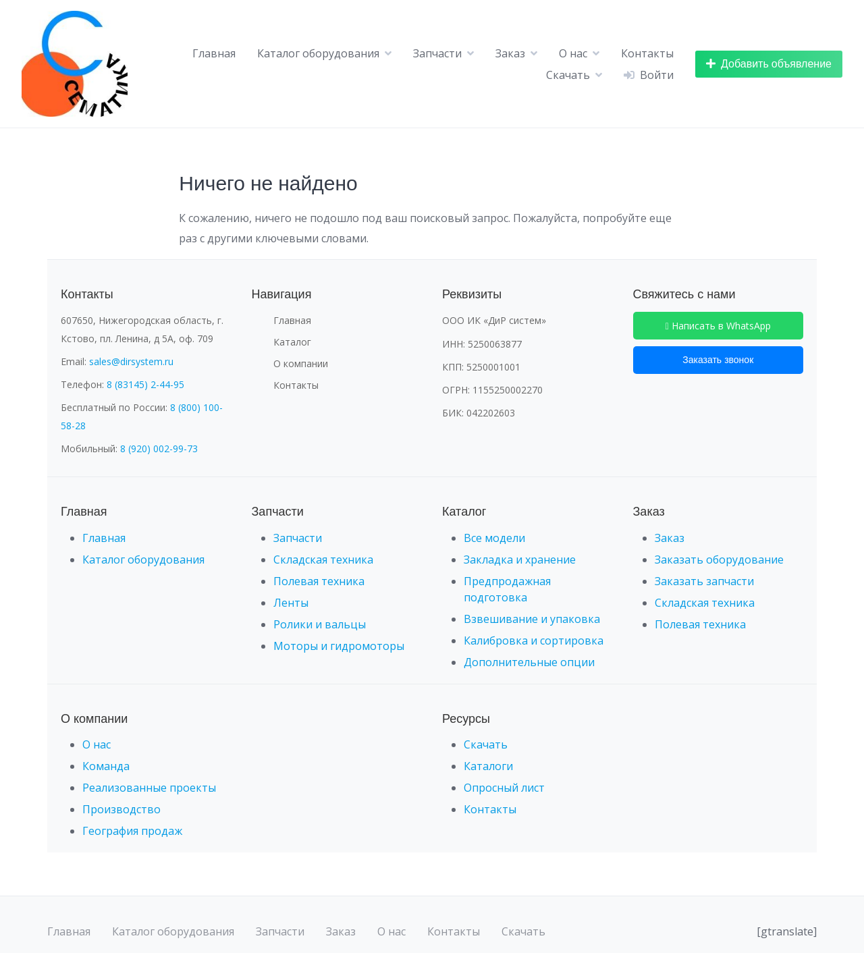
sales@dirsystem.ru (131, 361)
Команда (106, 766)
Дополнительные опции (529, 662)
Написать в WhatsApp (718, 325)
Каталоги (488, 766)
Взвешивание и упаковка (532, 618)
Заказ (510, 53)
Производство (121, 809)
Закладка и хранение (520, 559)
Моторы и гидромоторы (338, 645)
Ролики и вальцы (319, 624)
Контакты (647, 53)
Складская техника (323, 559)
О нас (573, 53)
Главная (214, 53)
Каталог (292, 341)
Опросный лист (504, 787)
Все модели (494, 537)
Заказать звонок (717, 359)
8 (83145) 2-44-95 (145, 384)
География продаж (132, 830)
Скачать (568, 74)
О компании (300, 363)
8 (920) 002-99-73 (159, 448)
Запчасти (437, 53)
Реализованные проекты (149, 787)
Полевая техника (318, 581)
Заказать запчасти (704, 581)
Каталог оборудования (318, 53)
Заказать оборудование (719, 559)
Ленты (290, 602)
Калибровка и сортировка (533, 640)
